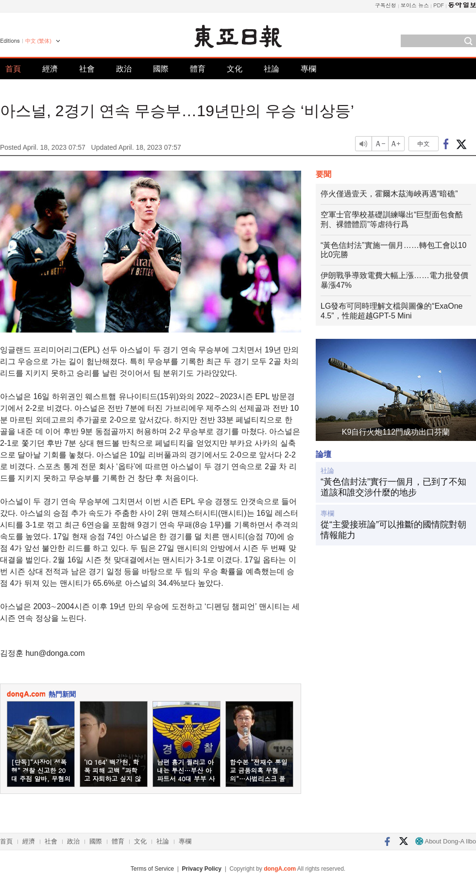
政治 (124, 69)
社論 (271, 69)
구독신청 (385, 5)
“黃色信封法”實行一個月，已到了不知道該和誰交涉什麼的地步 (393, 487)
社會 (87, 69)
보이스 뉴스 (415, 5)
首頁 (13, 69)
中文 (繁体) (38, 41)
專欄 (308, 69)
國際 (161, 69)
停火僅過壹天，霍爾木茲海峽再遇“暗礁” (389, 194)
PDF (438, 5)
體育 (197, 69)
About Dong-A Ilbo (445, 841)
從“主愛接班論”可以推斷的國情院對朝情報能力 (393, 530)
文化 (234, 69)
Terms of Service (152, 868)
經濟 (50, 69)
